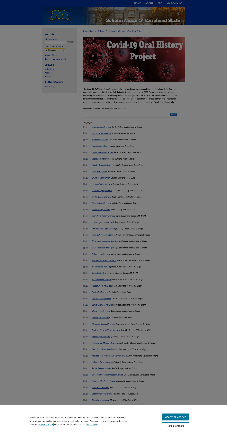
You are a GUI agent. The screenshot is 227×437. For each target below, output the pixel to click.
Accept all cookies (175, 417)
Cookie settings (46, 424)
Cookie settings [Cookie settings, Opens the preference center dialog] (175, 426)
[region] (113, 421)
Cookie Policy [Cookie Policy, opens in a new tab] (92, 424)
